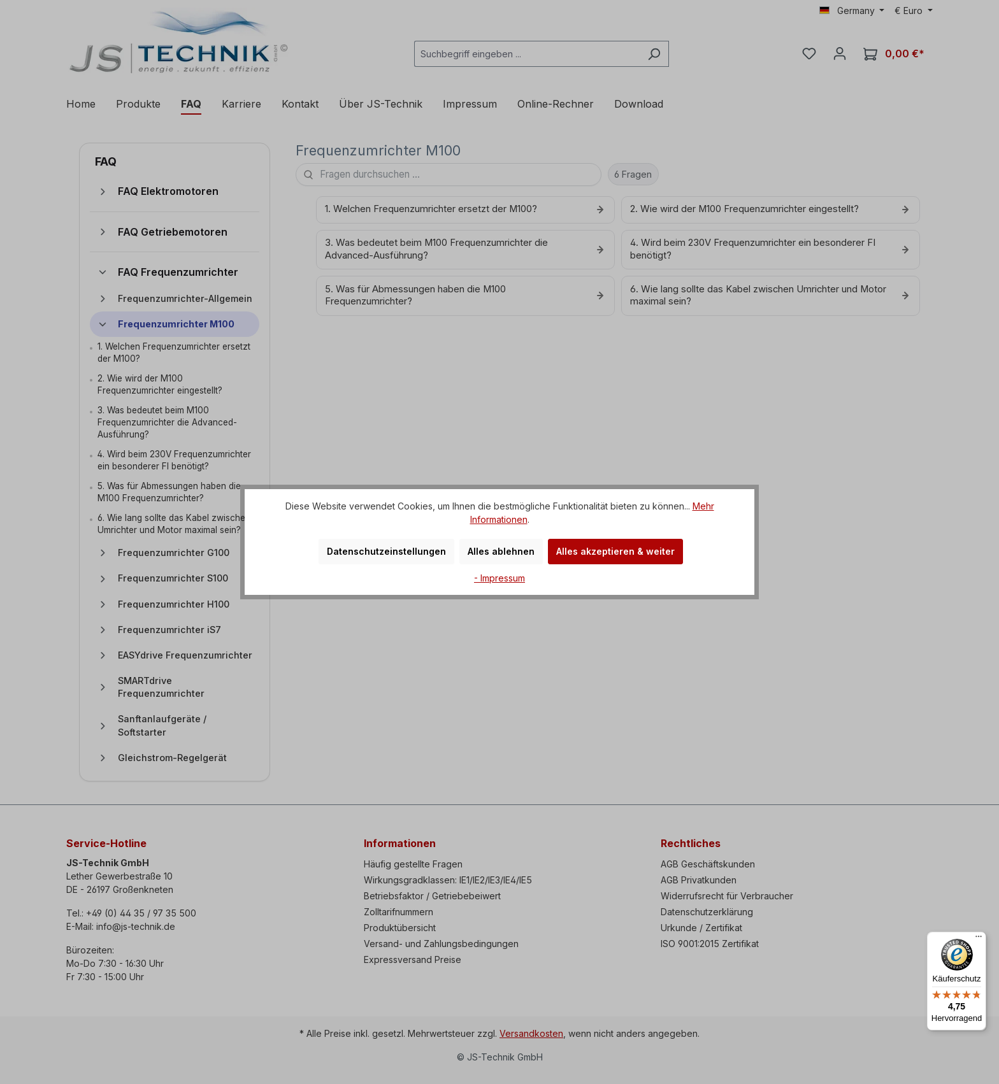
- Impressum (499, 578)
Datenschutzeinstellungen (386, 551)
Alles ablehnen (501, 551)
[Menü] (978, 939)
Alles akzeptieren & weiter (615, 551)
